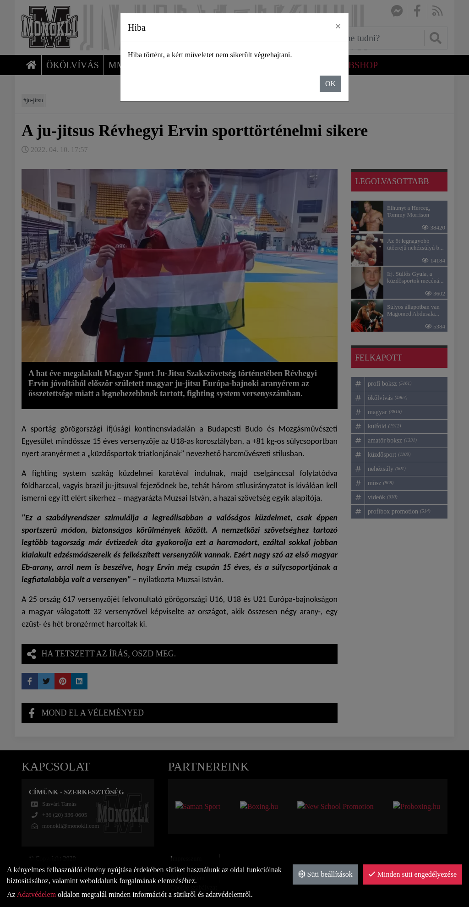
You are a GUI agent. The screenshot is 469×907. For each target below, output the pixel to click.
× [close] (338, 26)
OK (330, 83)
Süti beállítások (325, 874)
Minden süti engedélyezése (412, 874)
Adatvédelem (36, 894)
